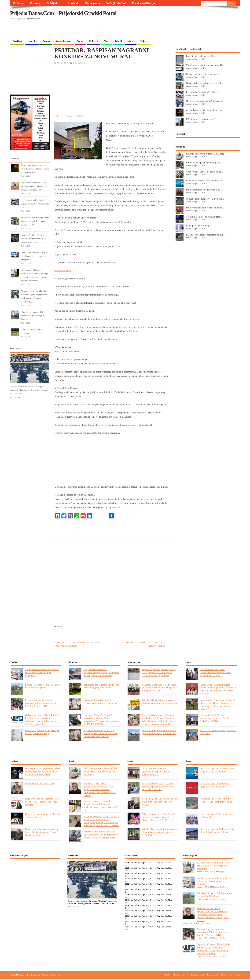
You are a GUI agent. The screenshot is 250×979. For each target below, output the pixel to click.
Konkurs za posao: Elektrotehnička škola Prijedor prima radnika (217, 831)
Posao (46, 41)
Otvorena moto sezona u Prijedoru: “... (204, 100)
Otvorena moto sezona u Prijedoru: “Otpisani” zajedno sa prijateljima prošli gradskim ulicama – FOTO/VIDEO (29, 390)
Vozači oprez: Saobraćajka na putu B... (205, 64)
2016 (127, 916)
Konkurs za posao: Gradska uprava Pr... (205, 180)
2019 (127, 900)
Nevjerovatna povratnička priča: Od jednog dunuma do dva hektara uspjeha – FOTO (35, 221)
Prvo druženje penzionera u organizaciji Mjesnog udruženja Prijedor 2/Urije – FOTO (40, 702)
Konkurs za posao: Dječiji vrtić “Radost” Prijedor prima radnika (216, 800)
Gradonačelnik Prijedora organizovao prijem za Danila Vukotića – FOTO (214, 718)
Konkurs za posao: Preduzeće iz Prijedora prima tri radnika (215, 785)
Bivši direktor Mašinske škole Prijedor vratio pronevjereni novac (100, 701)
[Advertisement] (178, 30)
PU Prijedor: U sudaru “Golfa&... (202, 92)
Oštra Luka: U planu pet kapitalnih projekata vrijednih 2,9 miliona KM (159, 732)
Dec (127, 870)
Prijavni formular (62, 270)
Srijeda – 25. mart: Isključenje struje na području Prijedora (42, 686)
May (148, 868)
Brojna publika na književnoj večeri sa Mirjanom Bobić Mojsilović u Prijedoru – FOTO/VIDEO (42, 771)
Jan (132, 862)
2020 (127, 894)
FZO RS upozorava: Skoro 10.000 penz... (206, 153)
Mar (139, 862)
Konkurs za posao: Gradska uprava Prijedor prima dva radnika (217, 770)
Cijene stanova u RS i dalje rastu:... (203, 74)
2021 (127, 889)
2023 (127, 878)
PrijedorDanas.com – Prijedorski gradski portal (63, 13)
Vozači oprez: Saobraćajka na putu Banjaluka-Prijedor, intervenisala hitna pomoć (34, 256)
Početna (18, 3)
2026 (127, 862)
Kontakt (73, 3)
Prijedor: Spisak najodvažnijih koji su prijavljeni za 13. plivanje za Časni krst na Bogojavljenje (159, 672)
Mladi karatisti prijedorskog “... (201, 119)
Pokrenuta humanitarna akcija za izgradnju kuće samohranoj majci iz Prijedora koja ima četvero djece (101, 834)
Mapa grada (92, 3)
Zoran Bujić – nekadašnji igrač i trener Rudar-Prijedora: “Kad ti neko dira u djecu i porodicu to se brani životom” (218, 689)
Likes (58, 116)
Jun (151, 868)
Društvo (17, 41)
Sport (80, 41)
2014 (127, 927)
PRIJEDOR (35, 873)
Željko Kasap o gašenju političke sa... (204, 110)
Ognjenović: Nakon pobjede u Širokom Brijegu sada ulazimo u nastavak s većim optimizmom (33, 238)
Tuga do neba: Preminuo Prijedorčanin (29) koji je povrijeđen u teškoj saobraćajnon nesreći (101, 672)
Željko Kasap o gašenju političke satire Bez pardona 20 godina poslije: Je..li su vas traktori (35, 169)
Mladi (118, 41)
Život (107, 41)
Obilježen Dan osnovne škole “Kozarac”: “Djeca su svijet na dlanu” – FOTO (33, 315)
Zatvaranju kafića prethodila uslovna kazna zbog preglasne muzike (101, 686)
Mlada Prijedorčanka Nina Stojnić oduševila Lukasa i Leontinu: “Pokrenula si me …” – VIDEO (158, 817)
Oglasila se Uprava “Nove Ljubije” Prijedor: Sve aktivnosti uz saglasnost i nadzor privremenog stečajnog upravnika (42, 719)
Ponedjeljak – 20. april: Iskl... (200, 56)
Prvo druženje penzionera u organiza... (204, 162)
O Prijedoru (54, 3)
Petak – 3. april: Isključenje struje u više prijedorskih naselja (42, 732)
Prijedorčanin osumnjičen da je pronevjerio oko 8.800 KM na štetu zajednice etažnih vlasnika (101, 733)
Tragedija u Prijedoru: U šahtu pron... (204, 216)
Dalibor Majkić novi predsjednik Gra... (205, 207)
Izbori (130, 41)
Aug (158, 868)
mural (59, 627)
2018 (127, 905)
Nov (170, 868)
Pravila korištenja (143, 3)
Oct (166, 868)
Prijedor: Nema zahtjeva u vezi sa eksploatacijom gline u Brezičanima (159, 701)
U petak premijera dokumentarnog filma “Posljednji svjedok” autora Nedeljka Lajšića (42, 832)
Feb (135, 862)
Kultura (93, 41)
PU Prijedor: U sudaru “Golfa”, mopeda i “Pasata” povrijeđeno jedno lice (35, 203)
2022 (127, 884)
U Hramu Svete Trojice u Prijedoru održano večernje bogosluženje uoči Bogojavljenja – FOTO (159, 687)
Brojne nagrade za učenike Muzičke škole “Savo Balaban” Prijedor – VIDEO (159, 801)
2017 (127, 910)
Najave (144, 41)
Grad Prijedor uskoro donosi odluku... (204, 171)
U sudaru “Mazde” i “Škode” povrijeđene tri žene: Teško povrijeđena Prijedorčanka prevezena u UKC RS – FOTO (101, 719)
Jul (155, 868)
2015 (127, 921)
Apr (143, 862)
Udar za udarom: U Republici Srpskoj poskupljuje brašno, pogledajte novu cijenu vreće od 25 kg (101, 805)
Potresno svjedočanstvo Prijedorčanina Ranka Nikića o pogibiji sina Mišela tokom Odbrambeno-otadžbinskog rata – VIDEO (100, 789)
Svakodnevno (63, 41)
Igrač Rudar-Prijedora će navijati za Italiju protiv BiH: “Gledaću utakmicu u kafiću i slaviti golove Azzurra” (217, 704)
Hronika (32, 41)
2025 (127, 868)
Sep (162, 868)
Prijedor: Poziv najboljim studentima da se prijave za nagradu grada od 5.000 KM (160, 832)
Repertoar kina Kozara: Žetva (39, 783)
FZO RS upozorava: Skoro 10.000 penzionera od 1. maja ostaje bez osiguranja (100, 771)
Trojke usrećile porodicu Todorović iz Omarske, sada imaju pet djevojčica (42, 672)
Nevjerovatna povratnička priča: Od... (204, 82)
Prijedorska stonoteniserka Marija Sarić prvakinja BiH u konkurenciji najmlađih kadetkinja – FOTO (34, 186)
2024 (127, 873)
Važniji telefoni (116, 3)
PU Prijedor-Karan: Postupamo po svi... (205, 234)
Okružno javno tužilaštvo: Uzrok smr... (205, 198)
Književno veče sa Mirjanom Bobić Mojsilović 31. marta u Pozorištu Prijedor (42, 801)
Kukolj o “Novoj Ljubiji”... (199, 225)
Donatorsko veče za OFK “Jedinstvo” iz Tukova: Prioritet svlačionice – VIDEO (215, 672)
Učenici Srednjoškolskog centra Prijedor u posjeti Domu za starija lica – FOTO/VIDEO (158, 786)
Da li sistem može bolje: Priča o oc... (204, 189)
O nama (35, 3)
